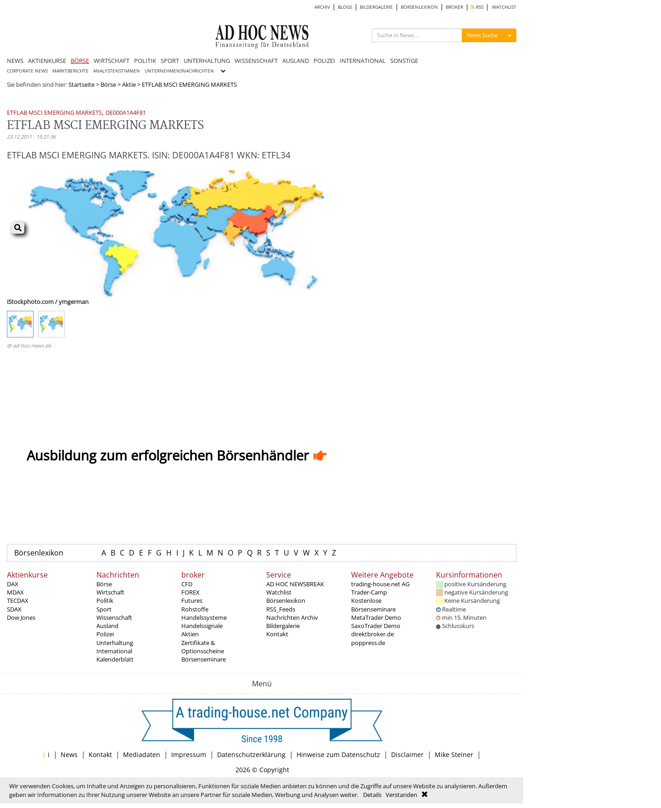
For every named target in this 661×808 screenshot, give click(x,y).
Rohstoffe (194, 609)
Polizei (105, 634)
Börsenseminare (203, 659)
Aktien (190, 634)
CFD (186, 584)
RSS (477, 7)
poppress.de (368, 643)
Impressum (188, 754)
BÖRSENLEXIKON (419, 7)
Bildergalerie (283, 626)
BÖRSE (80, 60)
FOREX (190, 592)
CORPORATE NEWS (27, 71)
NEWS (15, 60)
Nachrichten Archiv (292, 617)
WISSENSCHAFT (256, 60)
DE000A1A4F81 (126, 113)
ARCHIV (322, 7)
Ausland (107, 626)
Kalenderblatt (115, 659)
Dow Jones (21, 617)
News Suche (482, 35)
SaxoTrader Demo (375, 626)
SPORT (170, 60)
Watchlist (278, 592)
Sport (104, 609)
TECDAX (17, 600)
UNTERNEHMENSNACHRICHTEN (179, 71)
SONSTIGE (404, 60)
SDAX (14, 609)
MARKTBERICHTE (70, 71)
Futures (191, 600)
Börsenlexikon (38, 553)
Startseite (81, 84)
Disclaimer (407, 754)
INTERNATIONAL (363, 60)
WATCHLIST (504, 7)
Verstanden (401, 795)
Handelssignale (202, 626)
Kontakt (277, 634)
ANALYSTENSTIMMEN (116, 71)
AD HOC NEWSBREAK (295, 584)
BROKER (454, 7)
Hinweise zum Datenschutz (338, 754)
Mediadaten (141, 754)
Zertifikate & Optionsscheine (202, 647)
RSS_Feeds (280, 609)
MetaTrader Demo (376, 617)
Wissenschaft (114, 617)
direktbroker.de (372, 634)
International (114, 651)
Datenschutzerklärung (251, 754)
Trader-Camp (369, 592)
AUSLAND (295, 60)
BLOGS (345, 7)
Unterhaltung (114, 643)
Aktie (129, 84)
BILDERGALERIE (376, 7)
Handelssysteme (204, 617)
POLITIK (145, 60)
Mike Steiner (454, 754)
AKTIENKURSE (47, 60)
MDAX (15, 592)
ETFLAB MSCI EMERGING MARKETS (54, 113)
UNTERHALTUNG (207, 60)
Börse (108, 84)
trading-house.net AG (380, 584)
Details (372, 795)
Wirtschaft (110, 592)
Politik (104, 600)
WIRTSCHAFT (111, 60)
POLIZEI (324, 60)
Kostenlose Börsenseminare (373, 604)
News (69, 754)
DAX (12, 584)
